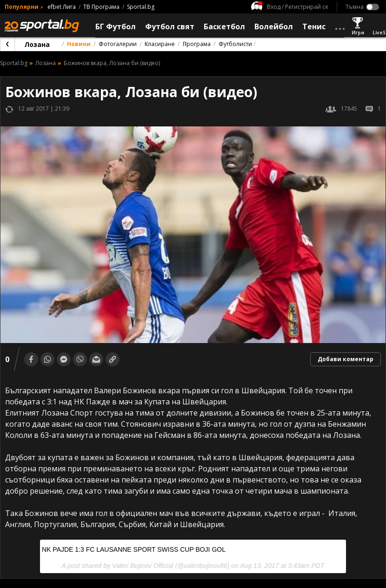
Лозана (37, 44)
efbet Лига (61, 7)
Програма (197, 44)
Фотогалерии (118, 44)
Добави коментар (345, 359)
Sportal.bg (140, 7)
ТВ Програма (101, 7)
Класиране (160, 44)
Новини (79, 44)
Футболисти (235, 44)
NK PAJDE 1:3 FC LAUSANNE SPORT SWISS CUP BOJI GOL (134, 549)
